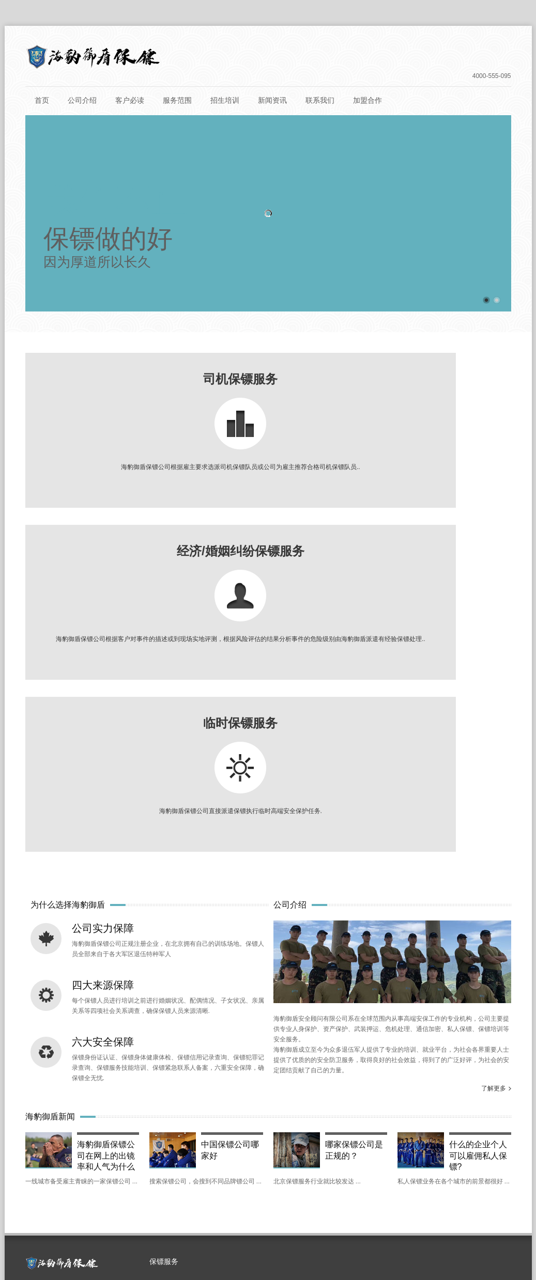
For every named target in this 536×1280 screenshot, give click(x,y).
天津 (95, 1123)
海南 (430, 1145)
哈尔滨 (469, 1188)
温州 (123, 1145)
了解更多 (493, 754)
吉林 (374, 1188)
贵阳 (67, 1166)
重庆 (123, 1123)
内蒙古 (113, 1210)
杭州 (39, 1145)
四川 (381, 1166)
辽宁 (262, 1188)
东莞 (374, 1123)
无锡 (234, 1145)
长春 (402, 1188)
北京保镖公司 (244, 1238)
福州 (346, 1145)
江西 (186, 1166)
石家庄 (126, 1166)
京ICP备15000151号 (320, 1238)
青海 (187, 1210)
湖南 (179, 1188)
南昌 (214, 1166)
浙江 (486, 1123)
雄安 (179, 1123)
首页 (42, 100)
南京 (179, 1145)
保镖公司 (207, 1238)
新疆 (39, 1210)
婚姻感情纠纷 (178, 1055)
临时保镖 (172, 1016)
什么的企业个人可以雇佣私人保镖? (478, 820)
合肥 (290, 1145)
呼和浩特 (151, 1210)
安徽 (262, 1145)
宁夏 (67, 1188)
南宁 (151, 1188)
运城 (353, 1166)
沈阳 (290, 1188)
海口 (458, 1145)
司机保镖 (172, 957)
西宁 (215, 1210)
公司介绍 (82, 100)
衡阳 (234, 1188)
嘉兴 (95, 1145)
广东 (290, 1123)
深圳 (151, 1123)
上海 (39, 1123)
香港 (207, 1123)
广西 (123, 1188)
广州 (318, 1123)
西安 (270, 1166)
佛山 (346, 1123)
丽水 (67, 1145)
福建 (318, 1145)
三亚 (486, 1145)
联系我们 (319, 100)
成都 (409, 1166)
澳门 (234, 1123)
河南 (318, 1188)
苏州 (207, 1145)
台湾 (262, 1123)
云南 (493, 1166)
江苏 (151, 1145)
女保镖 (169, 997)
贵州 (39, 1166)
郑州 (346, 1188)
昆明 (39, 1188)
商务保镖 (172, 977)
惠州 (402, 1123)
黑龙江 (434, 1188)
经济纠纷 (172, 1036)
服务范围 (177, 100)
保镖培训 (277, 1238)
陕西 (242, 1166)
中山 (430, 1123)
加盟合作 (367, 100)
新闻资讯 (272, 100)
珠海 (458, 1123)
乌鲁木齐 (74, 1210)
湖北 (374, 1145)
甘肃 (437, 1166)
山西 (297, 1166)
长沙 (207, 1188)
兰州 (465, 1166)
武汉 (402, 1145)
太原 (325, 1166)
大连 (243, 1210)
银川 (95, 1188)
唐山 (158, 1166)
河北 (95, 1166)
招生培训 (224, 100)
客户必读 (129, 100)
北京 (67, 1123)
